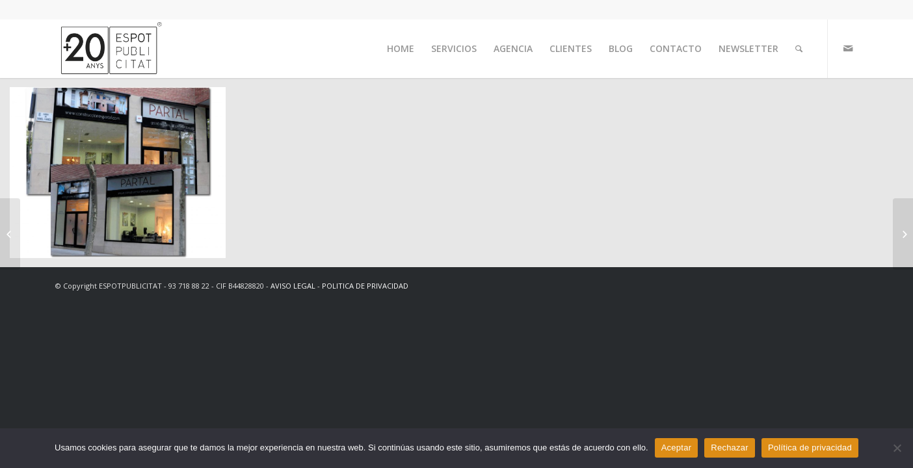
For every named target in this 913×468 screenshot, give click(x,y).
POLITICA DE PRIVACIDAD (365, 286)
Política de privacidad (810, 447)
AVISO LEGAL (293, 286)
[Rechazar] (896, 447)
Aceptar (676, 447)
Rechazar (729, 447)
